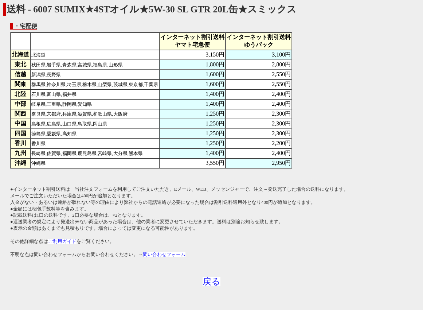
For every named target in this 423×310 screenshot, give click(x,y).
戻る (211, 281)
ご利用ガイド (62, 241)
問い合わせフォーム (164, 254)
